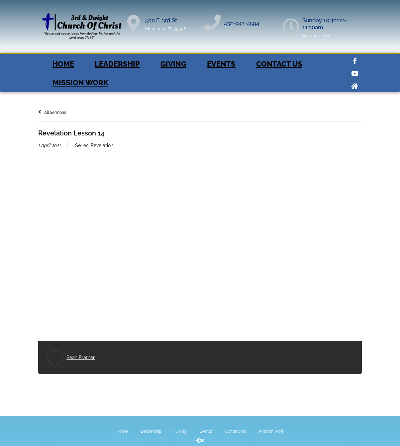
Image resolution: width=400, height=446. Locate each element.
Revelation (102, 145)
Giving (173, 64)
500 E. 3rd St (161, 20)
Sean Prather (80, 357)
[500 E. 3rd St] (133, 23)
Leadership (117, 64)
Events (221, 64)
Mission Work (80, 82)
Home (63, 64)
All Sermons (52, 112)
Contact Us (279, 64)
